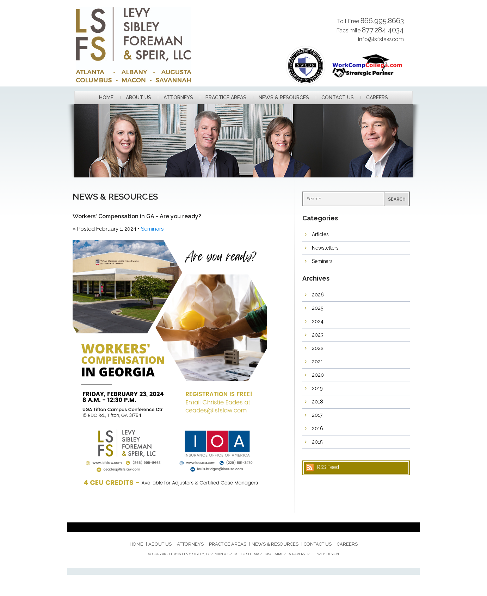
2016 (317, 428)
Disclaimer (275, 554)
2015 (317, 442)
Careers (377, 97)
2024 (317, 321)
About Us (138, 97)
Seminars (152, 229)
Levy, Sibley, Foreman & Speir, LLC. (152, 44)
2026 (318, 294)
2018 (317, 401)
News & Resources (284, 97)
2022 (317, 348)
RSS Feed (328, 467)
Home (106, 97)
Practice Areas (225, 97)
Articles (320, 234)
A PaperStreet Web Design (314, 554)
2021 (317, 361)
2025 (317, 308)
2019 (317, 388)
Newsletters (325, 248)
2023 (317, 335)
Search (397, 199)
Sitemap (253, 554)
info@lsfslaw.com (381, 39)
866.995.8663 (382, 21)
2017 (317, 415)
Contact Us (337, 97)
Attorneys (178, 97)
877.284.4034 (383, 30)
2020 (318, 375)
